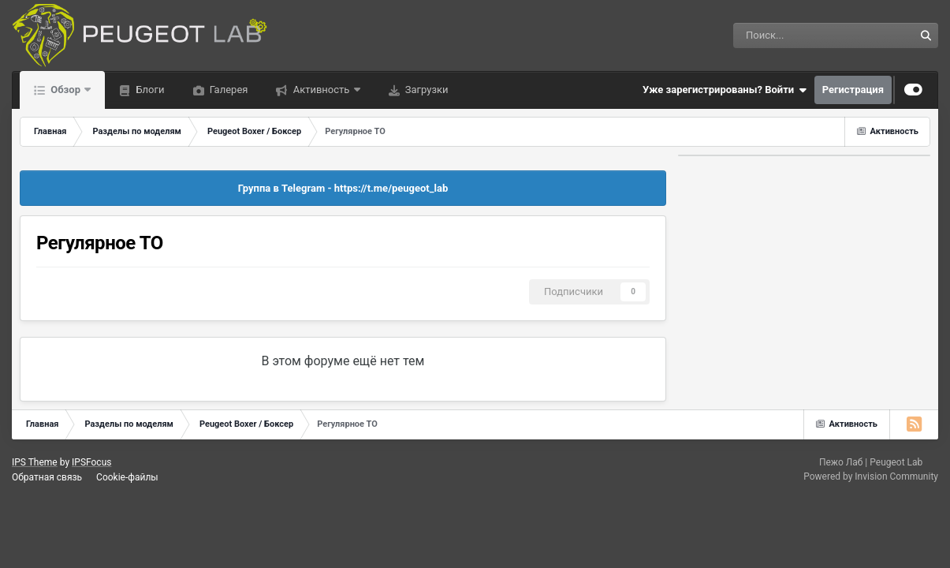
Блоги (148, 89)
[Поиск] (781, 35)
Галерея (227, 89)
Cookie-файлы (127, 477)
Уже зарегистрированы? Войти (725, 90)
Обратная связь (47, 477)
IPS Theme (35, 462)
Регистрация (853, 89)
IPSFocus (91, 462)
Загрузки (426, 89)
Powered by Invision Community (870, 476)
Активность (321, 89)
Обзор (65, 89)
